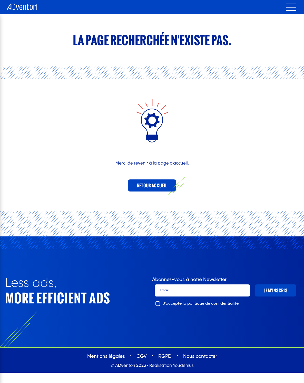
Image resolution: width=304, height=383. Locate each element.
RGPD (165, 356)
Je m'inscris (275, 290)
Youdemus (183, 365)
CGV (141, 356)
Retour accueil (152, 185)
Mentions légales (106, 356)
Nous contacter (200, 356)
